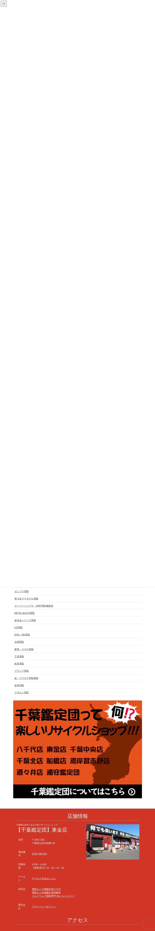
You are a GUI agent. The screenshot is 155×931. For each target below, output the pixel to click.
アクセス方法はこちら (44, 878)
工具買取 (19, 656)
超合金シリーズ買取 (25, 620)
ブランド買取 (21, 671)
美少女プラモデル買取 (26, 598)
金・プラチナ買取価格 (26, 678)
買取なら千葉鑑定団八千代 (46, 889)
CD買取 (18, 627)
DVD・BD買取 (22, 634)
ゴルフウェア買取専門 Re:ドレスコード (53, 896)
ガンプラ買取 (21, 591)
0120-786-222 (39, 853)
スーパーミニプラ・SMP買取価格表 (33, 605)
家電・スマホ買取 (24, 649)
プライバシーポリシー (44, 906)
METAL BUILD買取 (24, 613)
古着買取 (19, 642)
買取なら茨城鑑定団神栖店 (46, 892)
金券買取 (19, 685)
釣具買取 (19, 663)
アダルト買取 (21, 692)
